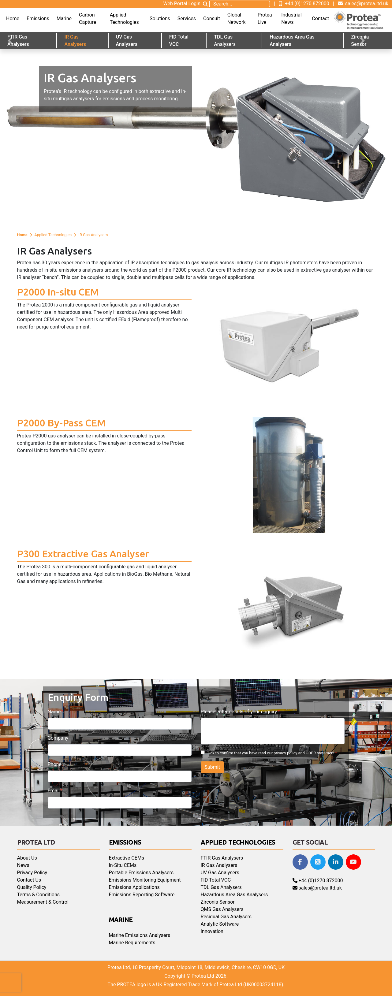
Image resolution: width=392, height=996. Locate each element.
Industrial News (291, 18)
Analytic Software (220, 924)
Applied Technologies (124, 18)
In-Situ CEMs (123, 865)
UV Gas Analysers (127, 40)
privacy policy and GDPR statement (304, 753)
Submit (212, 767)
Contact (320, 18)
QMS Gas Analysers (222, 909)
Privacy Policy (32, 872)
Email (54, 790)
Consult (211, 18)
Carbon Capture (87, 18)
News (23, 865)
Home (12, 18)
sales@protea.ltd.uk (363, 3)
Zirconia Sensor (218, 902)
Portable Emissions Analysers (141, 872)
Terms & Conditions (38, 895)
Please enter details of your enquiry (239, 712)
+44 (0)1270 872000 (304, 3)
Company (58, 738)
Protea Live (265, 18)
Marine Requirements (132, 943)
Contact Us (29, 880)
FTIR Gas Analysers (18, 40)
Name (54, 712)
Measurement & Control (43, 902)
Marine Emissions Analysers (139, 935)
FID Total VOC (179, 40)
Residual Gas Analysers (226, 917)
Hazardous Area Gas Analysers (292, 40)
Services (186, 18)
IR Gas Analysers (75, 40)
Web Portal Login (181, 3)
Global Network (236, 18)
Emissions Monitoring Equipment (145, 880)
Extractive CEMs (126, 858)
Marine (64, 18)
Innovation (212, 931)
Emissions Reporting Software (142, 895)
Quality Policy (32, 887)
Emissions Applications (134, 887)
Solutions (160, 18)
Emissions (38, 18)
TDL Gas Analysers (225, 40)
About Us (27, 858)
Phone (55, 764)
